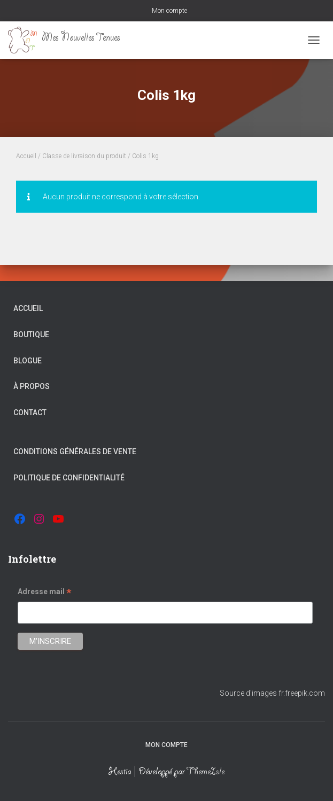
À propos (31, 386)
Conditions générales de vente (74, 451)
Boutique (31, 334)
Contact (30, 412)
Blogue (27, 360)
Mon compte (169, 10)
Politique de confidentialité (69, 477)
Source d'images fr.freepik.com (272, 693)
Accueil (26, 156)
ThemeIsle (205, 772)
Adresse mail (45, 593)
